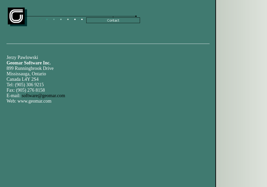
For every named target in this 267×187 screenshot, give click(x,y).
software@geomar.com (43, 95)
